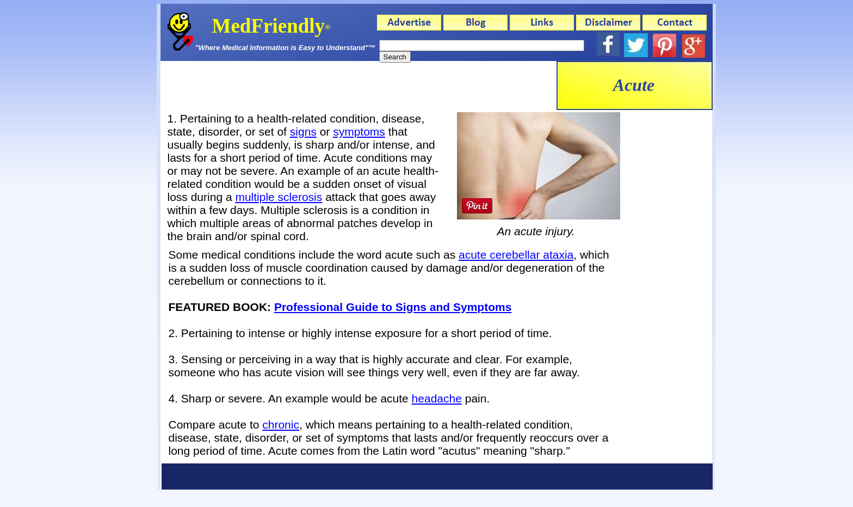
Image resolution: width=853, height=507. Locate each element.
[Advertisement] (358, 85)
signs (303, 131)
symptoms (359, 131)
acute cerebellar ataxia (516, 254)
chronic (280, 424)
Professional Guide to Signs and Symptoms (392, 307)
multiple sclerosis (278, 197)
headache (437, 398)
